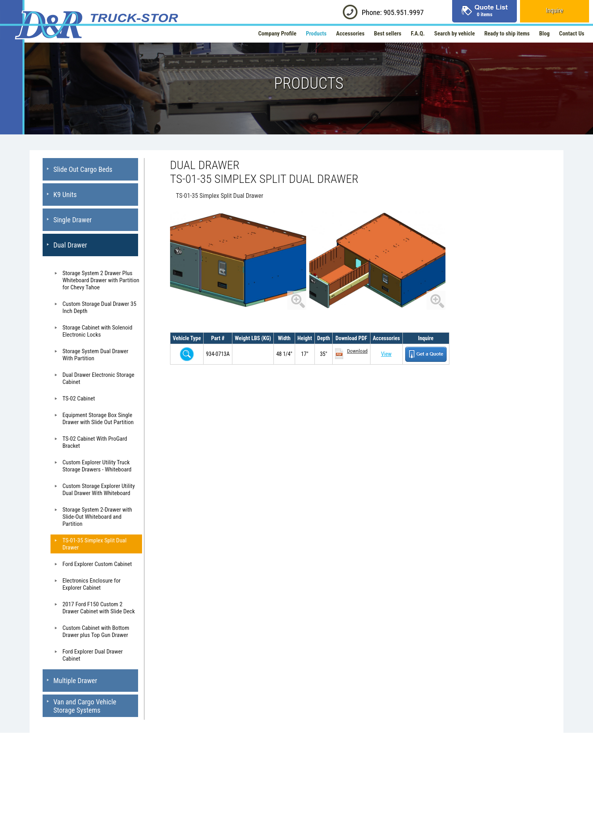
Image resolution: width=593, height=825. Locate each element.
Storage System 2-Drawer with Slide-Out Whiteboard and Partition (97, 516)
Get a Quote (426, 354)
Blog (544, 33)
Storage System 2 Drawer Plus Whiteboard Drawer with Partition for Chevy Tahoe (100, 280)
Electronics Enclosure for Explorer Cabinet (91, 584)
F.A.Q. (418, 33)
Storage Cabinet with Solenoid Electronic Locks (97, 331)
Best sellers (387, 33)
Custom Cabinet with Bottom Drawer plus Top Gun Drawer (95, 631)
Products (316, 33)
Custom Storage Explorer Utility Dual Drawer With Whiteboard (98, 489)
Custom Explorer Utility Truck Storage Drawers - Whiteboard (96, 466)
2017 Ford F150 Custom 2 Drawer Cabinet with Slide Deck (98, 608)
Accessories (350, 33)
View (386, 354)
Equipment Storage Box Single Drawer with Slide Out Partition (98, 419)
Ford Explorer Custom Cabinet (97, 564)
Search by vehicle (454, 33)
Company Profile (277, 33)
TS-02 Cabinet (78, 398)
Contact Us (571, 33)
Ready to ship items (506, 33)
